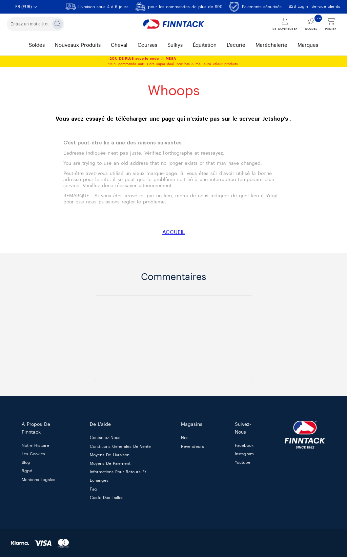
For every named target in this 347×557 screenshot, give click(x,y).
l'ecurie (236, 45)
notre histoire (35, 445)
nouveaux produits (78, 45)
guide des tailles (106, 498)
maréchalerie (271, 45)
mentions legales (38, 480)
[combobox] (35, 24)
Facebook (244, 445)
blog (26, 463)
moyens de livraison (109, 455)
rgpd (27, 471)
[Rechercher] (57, 24)
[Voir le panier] (330, 24)
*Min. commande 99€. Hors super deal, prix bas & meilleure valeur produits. (173, 61)
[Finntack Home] (173, 24)
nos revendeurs (192, 442)
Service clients (325, 6)
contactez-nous (105, 438)
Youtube (242, 463)
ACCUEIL (173, 232)
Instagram (244, 454)
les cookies (33, 454)
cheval (119, 45)
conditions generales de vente (120, 446)
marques (308, 45)
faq (93, 489)
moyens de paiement (110, 463)
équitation (205, 45)
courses (147, 45)
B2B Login (298, 6)
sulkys (175, 45)
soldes (37, 45)
